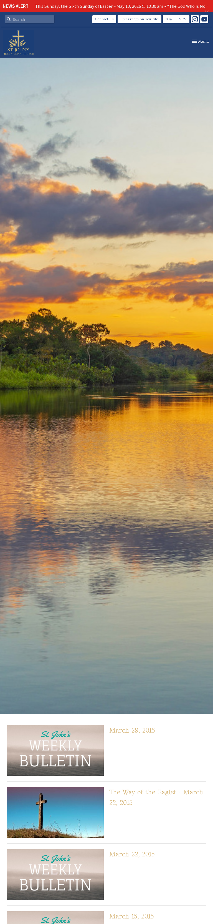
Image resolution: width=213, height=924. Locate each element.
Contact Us (104, 19)
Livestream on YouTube (139, 19)
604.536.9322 (176, 19)
